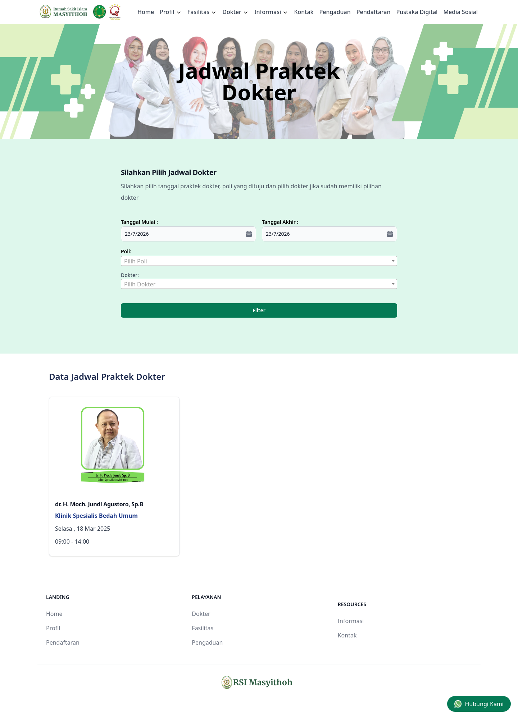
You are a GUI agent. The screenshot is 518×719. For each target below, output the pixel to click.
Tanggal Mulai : (139, 221)
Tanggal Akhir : (280, 221)
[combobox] (259, 261)
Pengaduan (335, 12)
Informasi (271, 12)
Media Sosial (460, 12)
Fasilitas (202, 12)
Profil (53, 628)
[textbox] (259, 261)
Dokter (235, 12)
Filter (259, 310)
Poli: (126, 251)
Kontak (303, 12)
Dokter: (130, 275)
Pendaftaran (373, 12)
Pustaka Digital (416, 12)
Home (145, 12)
